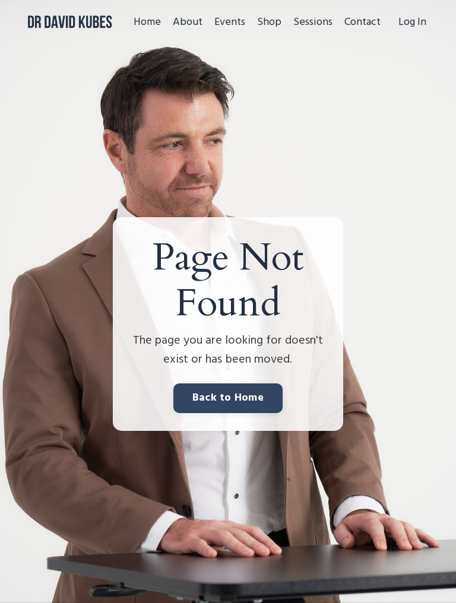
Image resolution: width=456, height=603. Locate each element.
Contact (362, 22)
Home (147, 22)
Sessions (312, 22)
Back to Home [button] (228, 398)
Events (229, 22)
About (187, 22)
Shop (269, 22)
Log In (412, 22)
